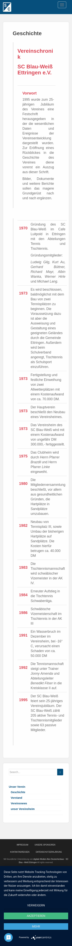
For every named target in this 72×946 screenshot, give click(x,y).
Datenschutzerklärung (49, 852)
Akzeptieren (36, 916)
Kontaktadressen (20, 852)
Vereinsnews (19, 803)
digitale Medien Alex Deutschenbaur (48, 859)
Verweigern (36, 905)
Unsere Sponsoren (45, 845)
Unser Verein (17, 786)
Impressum (22, 845)
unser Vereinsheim (23, 809)
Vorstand (16, 797)
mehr (36, 926)
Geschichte (18, 792)
